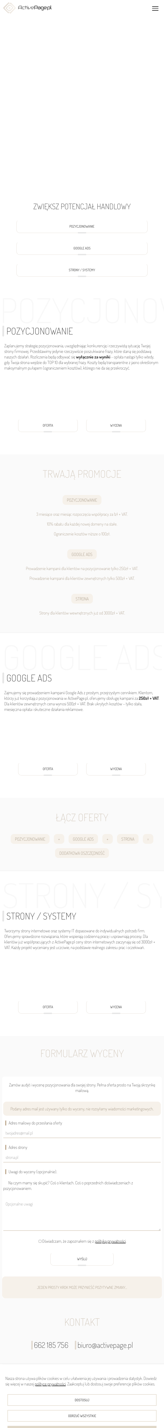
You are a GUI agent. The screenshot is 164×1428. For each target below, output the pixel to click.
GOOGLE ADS (82, 250)
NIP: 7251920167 (135, 1409)
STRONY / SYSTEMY (82, 272)
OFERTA (48, 427)
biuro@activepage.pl (104, 1345)
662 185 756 (49, 1345)
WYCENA (116, 427)
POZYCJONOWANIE (81, 228)
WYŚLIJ (82, 1261)
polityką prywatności (110, 1241)
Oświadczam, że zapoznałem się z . (84, 1241)
